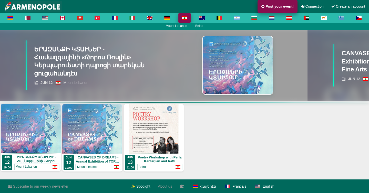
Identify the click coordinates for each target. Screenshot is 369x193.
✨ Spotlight (140, 186)
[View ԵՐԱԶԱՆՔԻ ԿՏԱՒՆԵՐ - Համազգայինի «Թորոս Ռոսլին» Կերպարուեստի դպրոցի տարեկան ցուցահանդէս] (90, 63)
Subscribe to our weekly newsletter (38, 186)
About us (165, 186)
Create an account (348, 6)
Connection (312, 6)
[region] (184, 65)
